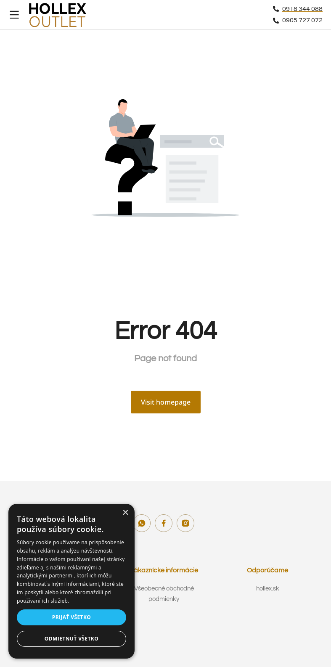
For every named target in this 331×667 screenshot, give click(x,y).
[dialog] (71, 581)
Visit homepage (166, 402)
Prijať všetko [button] (71, 617)
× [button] (125, 513)
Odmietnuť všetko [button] (71, 638)
